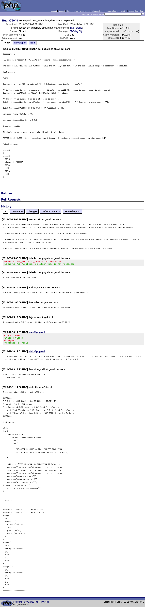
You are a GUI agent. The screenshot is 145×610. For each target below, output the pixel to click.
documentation (72, 11)
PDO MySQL (76, 31)
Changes (32, 211)
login (142, 11)
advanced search (98, 11)
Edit (32, 42)
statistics (123, 11)
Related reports (72, 211)
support (62, 11)
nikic (71, 27)
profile (79, 27)
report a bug (85, 11)
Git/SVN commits (51, 211)
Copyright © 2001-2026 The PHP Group (31, 605)
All (5, 211)
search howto (112, 11)
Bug (5, 20)
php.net (54, 11)
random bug (133, 11)
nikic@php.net (37, 333)
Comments (17, 211)
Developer (20, 42)
